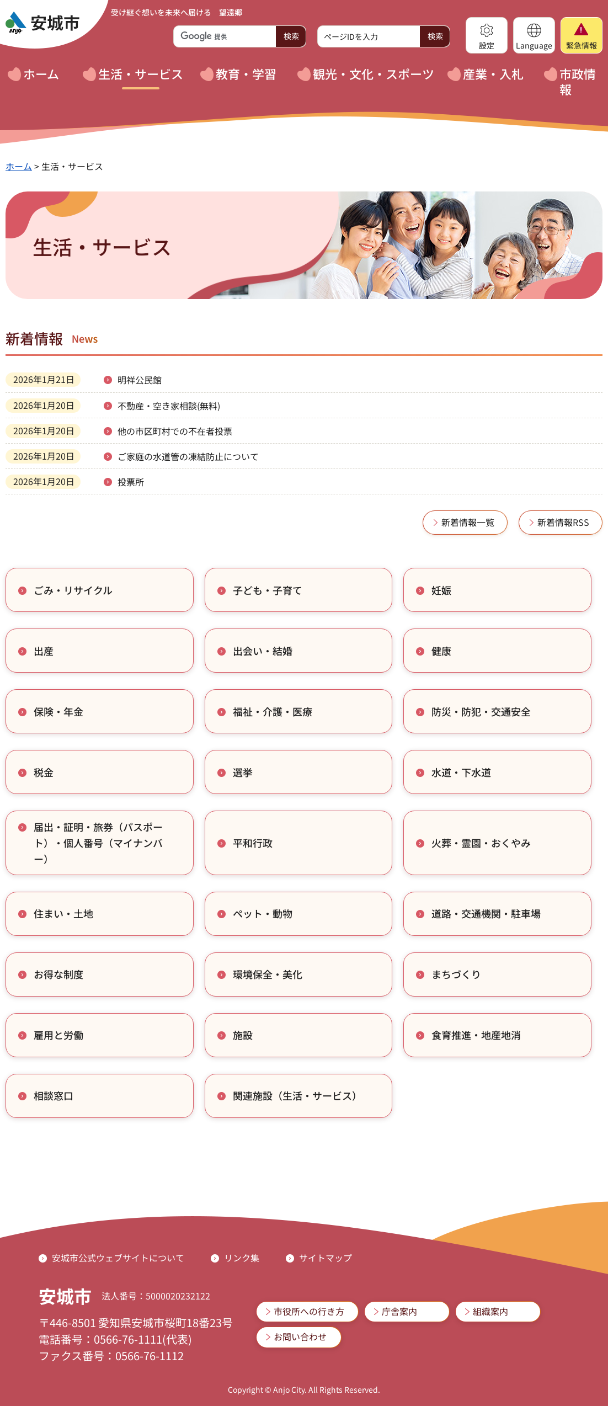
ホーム (19, 166)
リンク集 (241, 1257)
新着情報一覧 (467, 522)
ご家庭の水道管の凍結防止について (188, 456)
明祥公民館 (140, 379)
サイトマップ (325, 1257)
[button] (487, 35)
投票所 (131, 481)
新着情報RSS (563, 522)
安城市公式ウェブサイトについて (118, 1257)
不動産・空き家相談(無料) (169, 405)
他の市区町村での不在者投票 (175, 431)
